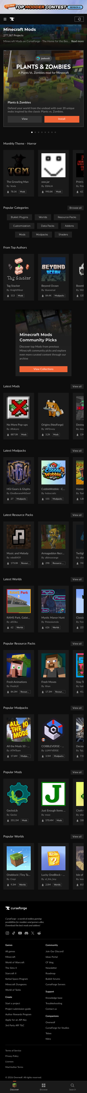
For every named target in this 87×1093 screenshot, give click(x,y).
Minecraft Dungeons (16, 984)
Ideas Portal (52, 957)
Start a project (12, 1003)
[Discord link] (26, 933)
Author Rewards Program (18, 1014)
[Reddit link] (39, 933)
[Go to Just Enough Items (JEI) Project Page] (53, 802)
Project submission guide (18, 1009)
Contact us (51, 1009)
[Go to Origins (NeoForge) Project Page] (53, 416)
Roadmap (50, 973)
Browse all (75, 207)
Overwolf (50, 1022)
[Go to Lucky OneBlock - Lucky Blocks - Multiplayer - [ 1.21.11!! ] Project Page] (53, 866)
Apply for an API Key (16, 1020)
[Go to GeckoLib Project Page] (18, 802)
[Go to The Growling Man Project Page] (18, 173)
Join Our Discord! (55, 951)
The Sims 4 (11, 968)
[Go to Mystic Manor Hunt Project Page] (53, 609)
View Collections (43, 369)
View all (77, 386)
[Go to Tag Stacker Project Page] (18, 277)
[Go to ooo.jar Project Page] (53, 173)
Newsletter (51, 968)
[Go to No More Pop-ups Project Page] (18, 416)
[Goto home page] (12, 19)
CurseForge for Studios (57, 1028)
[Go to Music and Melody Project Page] (18, 544)
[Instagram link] (7, 933)
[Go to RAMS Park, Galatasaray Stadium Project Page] (18, 609)
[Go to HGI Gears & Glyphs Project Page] (18, 480)
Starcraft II (10, 973)
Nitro (48, 1039)
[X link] (33, 933)
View (25, 119)
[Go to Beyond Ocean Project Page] (53, 277)
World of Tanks (13, 990)
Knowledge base (54, 998)
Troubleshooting (54, 1003)
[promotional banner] (43, 7)
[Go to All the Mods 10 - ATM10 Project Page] (18, 737)
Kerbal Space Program (16, 979)
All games (10, 951)
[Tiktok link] (14, 933)
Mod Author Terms (14, 1067)
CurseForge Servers (55, 984)
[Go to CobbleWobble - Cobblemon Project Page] (53, 480)
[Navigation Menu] (5, 19)
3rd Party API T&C (14, 1025)
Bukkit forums (53, 979)
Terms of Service (13, 1051)
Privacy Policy (12, 1056)
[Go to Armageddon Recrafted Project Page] (53, 544)
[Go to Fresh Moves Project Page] (53, 673)
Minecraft (10, 957)
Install (61, 119)
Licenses (9, 1062)
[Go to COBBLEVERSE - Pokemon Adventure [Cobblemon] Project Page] (53, 737)
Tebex (48, 1033)
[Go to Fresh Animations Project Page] (18, 673)
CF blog (49, 962)
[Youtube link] (20, 933)
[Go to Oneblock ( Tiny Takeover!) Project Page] (18, 866)
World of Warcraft (14, 962)
